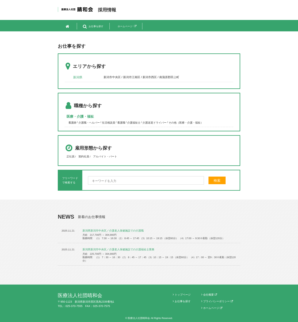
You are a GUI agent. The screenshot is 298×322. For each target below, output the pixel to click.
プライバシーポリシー (218, 301)
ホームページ (212, 307)
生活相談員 (108, 122)
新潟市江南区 (131, 77)
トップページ (183, 294)
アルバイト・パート (105, 156)
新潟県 (77, 77)
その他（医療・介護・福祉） (186, 122)
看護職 (121, 122)
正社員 (70, 156)
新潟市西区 (150, 77)
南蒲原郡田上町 (169, 77)
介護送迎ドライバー (154, 122)
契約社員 (83, 156)
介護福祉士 (133, 122)
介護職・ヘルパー (89, 122)
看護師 (72, 122)
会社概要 (210, 294)
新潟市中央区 (112, 77)
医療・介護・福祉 (80, 116)
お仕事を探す (183, 301)
